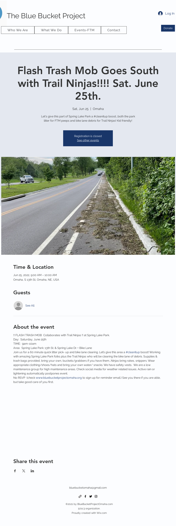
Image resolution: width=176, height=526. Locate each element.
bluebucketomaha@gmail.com (88, 487)
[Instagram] (96, 496)
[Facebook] (85, 496)
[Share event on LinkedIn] (32, 470)
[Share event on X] (23, 470)
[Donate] (168, 28)
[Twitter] (90, 496)
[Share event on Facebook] (15, 470)
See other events (88, 140)
